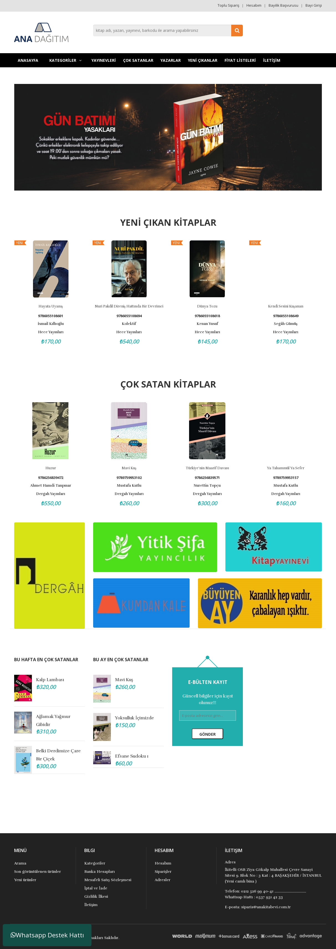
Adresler (162, 880)
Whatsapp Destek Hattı (47, 935)
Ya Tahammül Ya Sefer (287, 468)
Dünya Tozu (207, 306)
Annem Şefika (129, 717)
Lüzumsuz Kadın (132, 680)
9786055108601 (50, 316)
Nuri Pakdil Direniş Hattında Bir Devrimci (129, 306)
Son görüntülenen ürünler (37, 871)
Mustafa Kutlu (131, 485)
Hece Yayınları (50, 332)
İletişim (91, 904)
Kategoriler (94, 863)
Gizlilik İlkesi (96, 896)
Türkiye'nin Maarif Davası (209, 468)
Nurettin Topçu (209, 485)
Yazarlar (171, 60)
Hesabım (253, 5)
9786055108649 (285, 316)
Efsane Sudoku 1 (53, 755)
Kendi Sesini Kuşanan (285, 306)
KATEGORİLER (65, 60)
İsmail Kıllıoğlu (51, 324)
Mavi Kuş (131, 468)
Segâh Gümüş (285, 324)
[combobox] (168, 30)
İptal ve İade (95, 888)
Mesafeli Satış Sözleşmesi (107, 880)
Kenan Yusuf (207, 324)
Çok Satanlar (138, 60)
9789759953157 (287, 477)
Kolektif (129, 324)
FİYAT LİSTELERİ (240, 60)
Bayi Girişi (314, 5)
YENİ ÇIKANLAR (202, 60)
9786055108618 (207, 316)
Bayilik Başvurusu (283, 5)
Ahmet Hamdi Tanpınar (52, 485)
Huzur (52, 468)
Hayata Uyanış (51, 306)
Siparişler (163, 871)
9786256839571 (209, 477)
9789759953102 (131, 477)
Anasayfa (28, 60)
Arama (20, 863)
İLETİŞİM (271, 60)
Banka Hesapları (99, 871)
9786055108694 (129, 316)
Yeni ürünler (25, 880)
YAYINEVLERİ (103, 60)
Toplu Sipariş (228, 5)
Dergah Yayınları (52, 494)
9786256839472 (52, 477)
